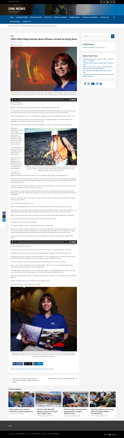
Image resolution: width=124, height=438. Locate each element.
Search (112, 36)
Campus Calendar (60, 17)
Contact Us (26, 21)
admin (20, 42)
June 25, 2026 (67, 415)
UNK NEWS (16, 9)
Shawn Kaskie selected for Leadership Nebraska (61, 378)
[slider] (41, 99)
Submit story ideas (88, 47)
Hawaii (21, 369)
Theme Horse (36, 433)
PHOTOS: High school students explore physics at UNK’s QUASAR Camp (75, 411)
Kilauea (26, 369)
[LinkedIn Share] (38, 363)
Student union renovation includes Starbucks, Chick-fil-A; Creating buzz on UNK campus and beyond (25, 380)
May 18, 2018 (14, 42)
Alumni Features (21, 17)
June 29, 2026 (13, 413)
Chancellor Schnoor (90, 17)
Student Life (104, 17)
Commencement (74, 17)
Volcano (51, 369)
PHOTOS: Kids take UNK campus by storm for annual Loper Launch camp (47, 411)
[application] (43, 99)
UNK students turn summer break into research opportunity (21, 410)
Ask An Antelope (36, 17)
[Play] (12, 100)
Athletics (47, 17)
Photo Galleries (15, 389)
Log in (10, 425)
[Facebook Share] (18, 363)
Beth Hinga (16, 369)
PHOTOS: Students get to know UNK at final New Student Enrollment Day (102, 411)
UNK (48, 369)
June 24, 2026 (94, 415)
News (12, 36)
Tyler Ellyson (21, 413)
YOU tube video (15, 21)
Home (11, 17)
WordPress (56, 433)
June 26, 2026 (40, 415)
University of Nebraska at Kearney (37, 369)
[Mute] (70, 100)
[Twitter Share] (28, 363)
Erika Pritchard (49, 415)
